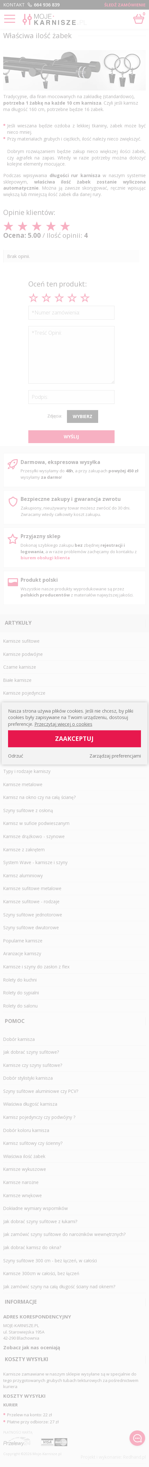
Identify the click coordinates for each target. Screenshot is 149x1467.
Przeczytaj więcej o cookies (63, 724)
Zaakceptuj (74, 738)
